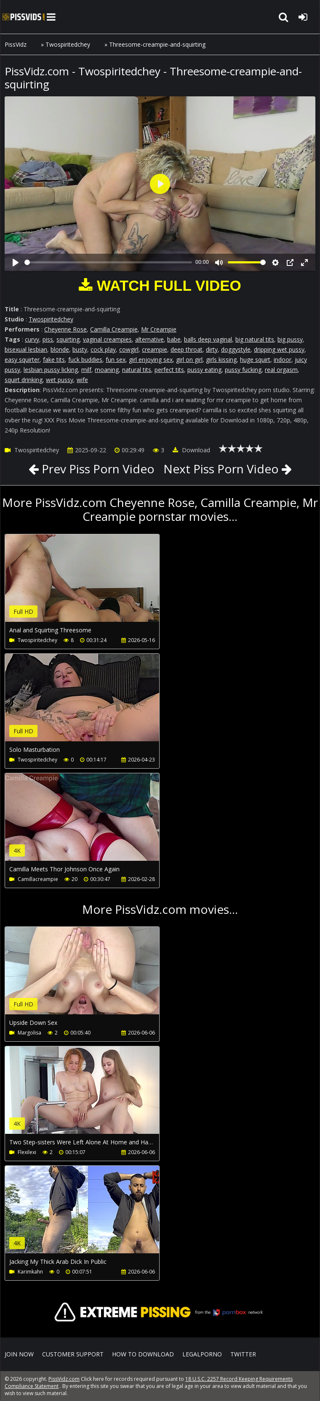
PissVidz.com (24, 17)
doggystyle (236, 349)
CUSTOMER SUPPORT (73, 1354)
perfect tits (169, 370)
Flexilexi (27, 1152)
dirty (212, 349)
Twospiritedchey (67, 44)
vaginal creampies (107, 339)
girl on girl (189, 360)
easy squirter (22, 360)
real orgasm (281, 370)
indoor (282, 360)
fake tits (54, 360)
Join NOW (19, 1354)
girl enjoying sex (151, 360)
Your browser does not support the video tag (93, 584)
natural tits (136, 370)
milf (86, 370)
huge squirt (255, 360)
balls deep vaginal (208, 339)
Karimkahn (30, 1271)
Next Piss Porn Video (221, 469)
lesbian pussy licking (51, 370)
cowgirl (129, 349)
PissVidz (16, 44)
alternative (149, 339)
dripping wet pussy (279, 349)
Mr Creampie (158, 329)
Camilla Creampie (114, 329)
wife (82, 380)
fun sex (115, 360)
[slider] (108, 262)
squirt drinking (24, 380)
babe (174, 339)
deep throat (187, 349)
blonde (60, 349)
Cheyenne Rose (65, 329)
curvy (32, 339)
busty (79, 349)
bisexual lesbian (26, 349)
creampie (154, 349)
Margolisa (29, 1032)
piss (48, 339)
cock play (103, 349)
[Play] (15, 262)
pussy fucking (243, 370)
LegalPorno (202, 1354)
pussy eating (204, 370)
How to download (143, 1354)
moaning (107, 370)
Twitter (243, 1354)
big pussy (290, 339)
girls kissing (221, 360)
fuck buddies (85, 360)
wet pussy (59, 380)
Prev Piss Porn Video (97, 469)
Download (191, 450)
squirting (68, 339)
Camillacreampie (38, 879)
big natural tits (254, 339)
